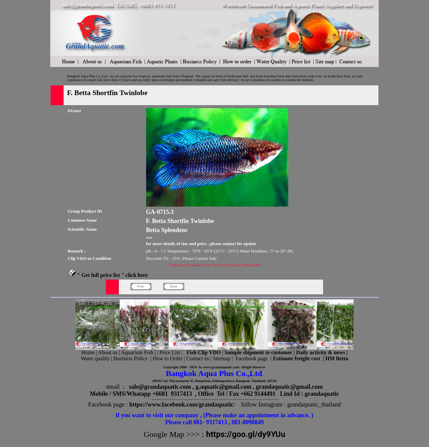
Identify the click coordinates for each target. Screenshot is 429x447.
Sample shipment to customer (258, 352)
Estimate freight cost (296, 358)
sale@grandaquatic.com (160, 386)
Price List (171, 352)
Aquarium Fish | (139, 352)
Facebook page (252, 358)
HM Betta (336, 358)
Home (88, 352)
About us (107, 352)
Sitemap (221, 358)
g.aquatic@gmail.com (223, 386)
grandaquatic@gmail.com (289, 386)
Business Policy (131, 358)
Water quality (95, 358)
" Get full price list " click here (112, 275)
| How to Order (165, 358)
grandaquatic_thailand (314, 404)
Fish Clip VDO (204, 352)
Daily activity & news (320, 352)
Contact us (197, 358)
